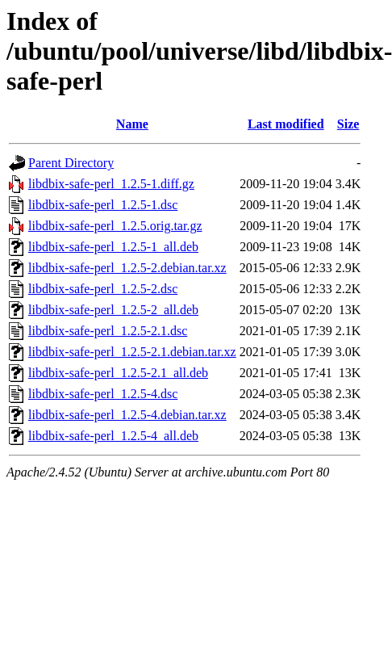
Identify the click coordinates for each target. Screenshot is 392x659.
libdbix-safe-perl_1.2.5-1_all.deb (113, 247)
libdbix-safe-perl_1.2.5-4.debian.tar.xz (127, 415)
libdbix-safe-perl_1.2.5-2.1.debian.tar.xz (132, 352)
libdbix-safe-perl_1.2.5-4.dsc (102, 394)
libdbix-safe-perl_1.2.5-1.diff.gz (111, 184)
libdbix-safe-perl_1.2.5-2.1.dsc (107, 331)
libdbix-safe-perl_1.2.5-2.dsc (102, 289)
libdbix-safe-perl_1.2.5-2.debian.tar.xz (127, 268)
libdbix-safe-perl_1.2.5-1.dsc (102, 205)
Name (132, 124)
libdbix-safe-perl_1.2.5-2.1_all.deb (118, 373)
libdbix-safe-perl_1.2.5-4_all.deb (113, 436)
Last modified (286, 124)
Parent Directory (71, 163)
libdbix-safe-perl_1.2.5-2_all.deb (113, 310)
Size (348, 124)
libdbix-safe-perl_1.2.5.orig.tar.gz (115, 226)
